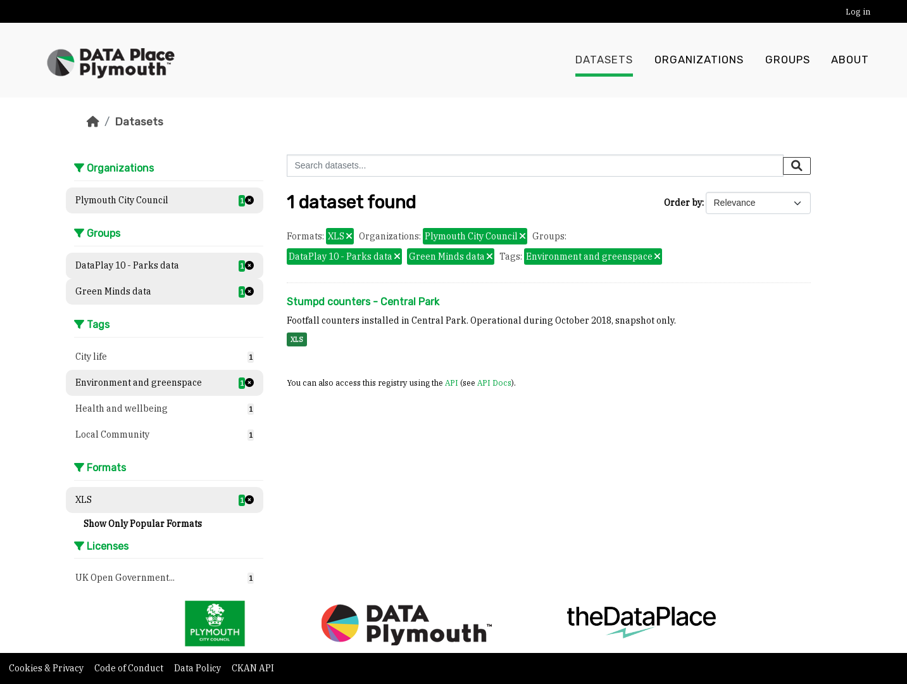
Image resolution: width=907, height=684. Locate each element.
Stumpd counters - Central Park (363, 302)
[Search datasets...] (535, 166)
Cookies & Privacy (47, 668)
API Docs (494, 382)
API (451, 382)
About (850, 60)
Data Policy (198, 668)
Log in (858, 11)
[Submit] (797, 166)
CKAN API (253, 668)
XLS (297, 339)
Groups (787, 60)
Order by (683, 202)
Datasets (604, 60)
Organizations (699, 60)
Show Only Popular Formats (143, 523)
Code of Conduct (129, 668)
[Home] (93, 121)
